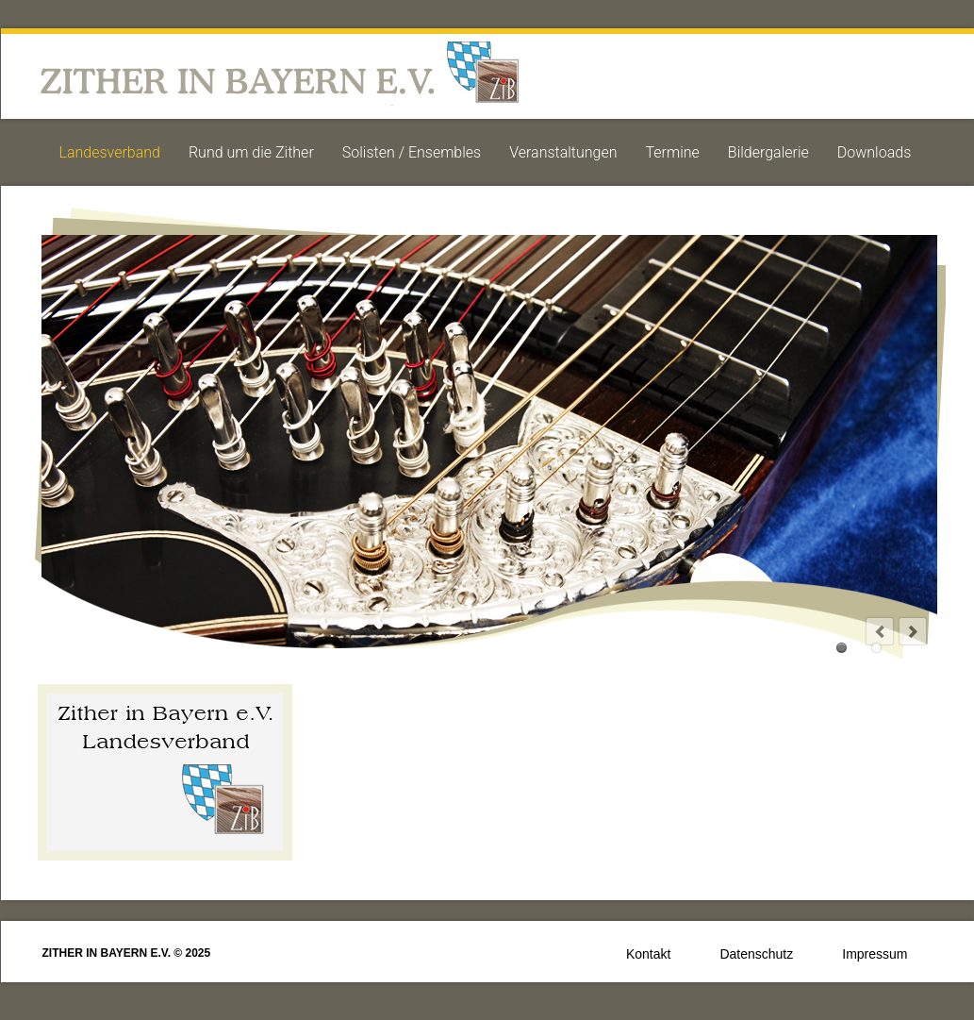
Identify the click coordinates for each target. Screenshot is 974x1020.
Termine (673, 152)
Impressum (874, 953)
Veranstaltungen (563, 152)
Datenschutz (756, 953)
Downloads (874, 152)
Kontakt (648, 953)
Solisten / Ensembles (411, 152)
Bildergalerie (768, 152)
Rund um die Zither (251, 152)
